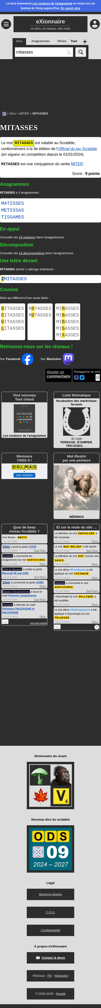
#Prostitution (78, 574)
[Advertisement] (50, 83)
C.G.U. (50, 916)
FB (49, 979)
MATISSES (12, 204)
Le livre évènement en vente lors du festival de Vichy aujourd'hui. (50, 6)
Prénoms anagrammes (22, 600)
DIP (81, 561)
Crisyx (6, 552)
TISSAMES (12, 218)
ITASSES (12, 310)
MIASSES (67, 310)
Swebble (8, 561)
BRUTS (22, 543)
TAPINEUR (81, 578)
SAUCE (59, 565)
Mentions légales (50, 898)
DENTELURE (86, 539)
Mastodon (61, 979)
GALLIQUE (86, 600)
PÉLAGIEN (62, 621)
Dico (13, 113)
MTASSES (40, 310)
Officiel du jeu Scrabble (77, 149)
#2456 (39, 587)
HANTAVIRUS (36, 565)
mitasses (14, 280)
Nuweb (60, 997)
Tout (36, 556)
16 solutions (27, 238)
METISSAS (12, 211)
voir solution (24, 481)
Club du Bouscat (12, 574)
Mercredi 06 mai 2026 (15, 578)
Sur (16, 365)
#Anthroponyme (80, 613)
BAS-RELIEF (73, 552)
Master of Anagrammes (16, 596)
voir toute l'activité (38, 628)
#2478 (32, 552)
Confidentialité (50, 934)
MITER (24, 113)
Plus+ (43, 556)
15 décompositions (31, 253)
